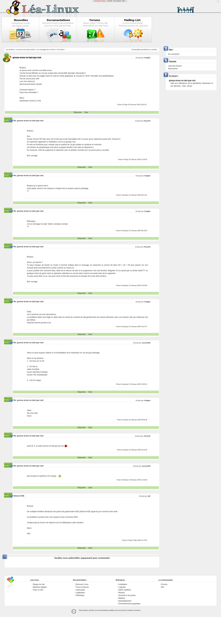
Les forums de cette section (25, 49)
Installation (122, 584)
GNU (123, 1)
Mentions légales (40, 587)
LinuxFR (109, 1)
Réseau (121, 593)
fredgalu (147, 58)
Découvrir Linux (82, 584)
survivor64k (146, 343)
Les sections (10, 49)
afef (149, 496)
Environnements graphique (129, 604)
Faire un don (38, 590)
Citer (86, 112)
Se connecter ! (174, 54)
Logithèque (80, 593)
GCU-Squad (117, 1)
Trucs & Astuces (82, 587)
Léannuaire (80, 590)
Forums (164, 584)
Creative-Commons (133, 610)
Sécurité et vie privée (127, 595)
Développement (124, 601)
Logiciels (122, 587)
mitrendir (147, 436)
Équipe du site (39, 584)
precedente (145, 49)
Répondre (78, 112)
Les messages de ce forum (46, 49)
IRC (162, 587)
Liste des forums (175, 66)
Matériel (121, 598)
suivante (154, 49)
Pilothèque (80, 595)
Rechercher (173, 69)
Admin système (124, 590)
